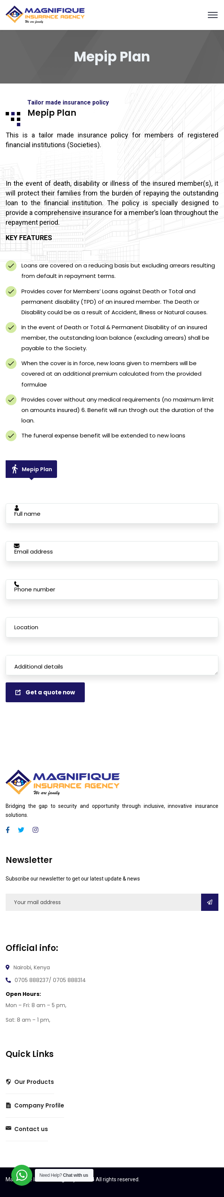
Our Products (30, 1082)
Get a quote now (45, 692)
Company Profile (35, 1105)
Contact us (27, 1129)
